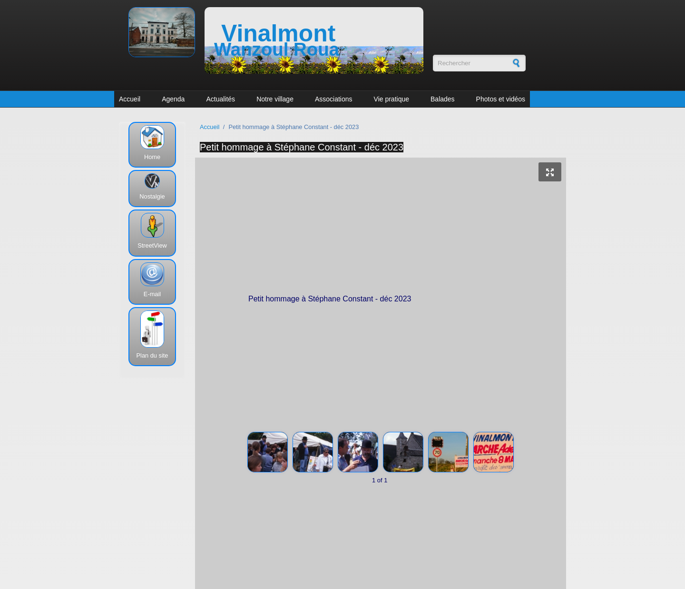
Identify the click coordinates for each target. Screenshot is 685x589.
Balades (443, 99)
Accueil (129, 99)
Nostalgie (152, 196)
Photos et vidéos (501, 99)
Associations (333, 99)
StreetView (152, 245)
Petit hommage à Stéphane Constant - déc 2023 (301, 147)
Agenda (173, 99)
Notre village (275, 99)
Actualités (220, 99)
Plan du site (152, 355)
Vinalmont (278, 33)
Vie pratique (391, 99)
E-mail (152, 294)
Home (152, 156)
